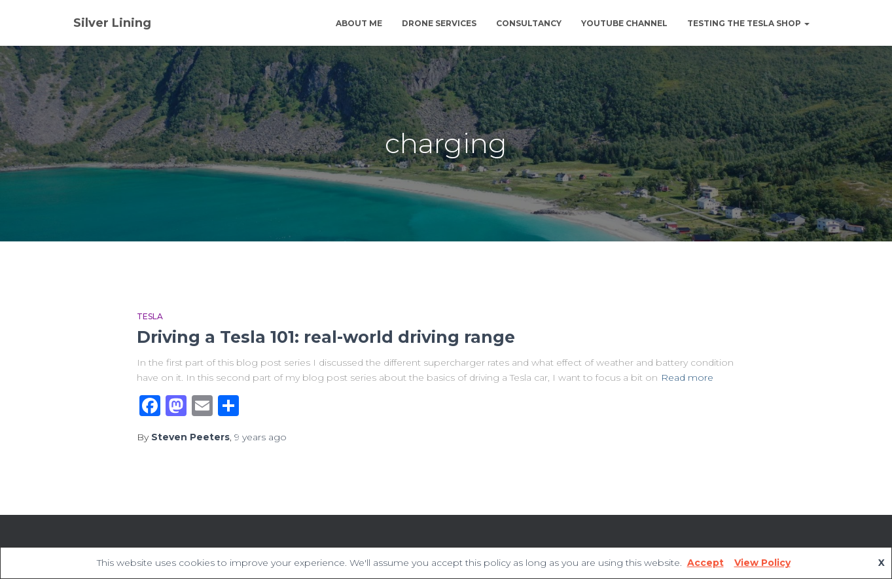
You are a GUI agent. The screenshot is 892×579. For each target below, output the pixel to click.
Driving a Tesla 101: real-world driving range (326, 337)
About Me (359, 23)
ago (260, 437)
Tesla (150, 316)
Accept (705, 563)
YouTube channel (624, 23)
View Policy (762, 563)
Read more (687, 377)
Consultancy (529, 23)
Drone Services (439, 23)
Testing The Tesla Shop (748, 23)
